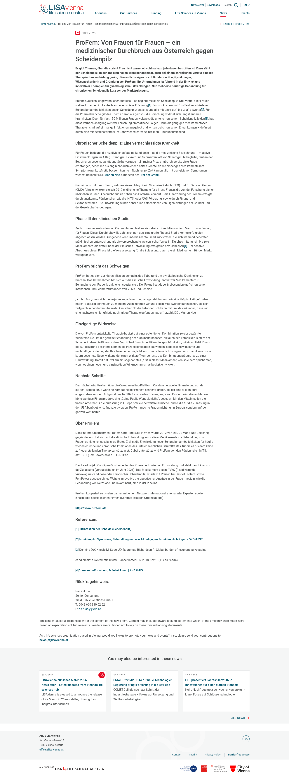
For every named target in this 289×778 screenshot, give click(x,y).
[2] (202, 110)
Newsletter (197, 5)
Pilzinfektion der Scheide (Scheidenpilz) (105, 529)
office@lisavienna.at (51, 749)
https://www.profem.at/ (90, 508)
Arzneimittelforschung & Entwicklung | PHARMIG (111, 570)
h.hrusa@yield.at (90, 609)
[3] (206, 118)
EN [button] (245, 5)
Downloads (213, 5)
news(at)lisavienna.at (53, 640)
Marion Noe (112, 175)
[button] (128, 13)
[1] (149, 105)
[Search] (228, 5)
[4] (185, 246)
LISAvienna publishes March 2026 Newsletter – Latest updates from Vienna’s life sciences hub (72, 684)
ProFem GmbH (149, 175)
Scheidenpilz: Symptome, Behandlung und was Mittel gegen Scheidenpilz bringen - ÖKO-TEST (141, 539)
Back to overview (234, 24)
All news (240, 718)
